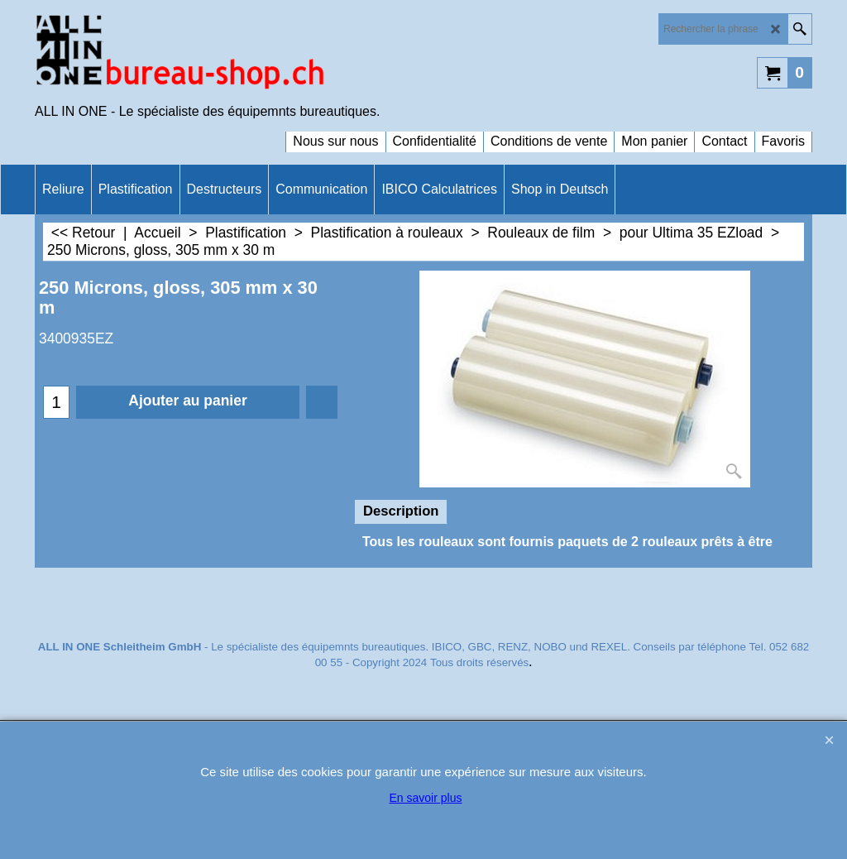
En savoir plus (426, 797)
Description (400, 511)
